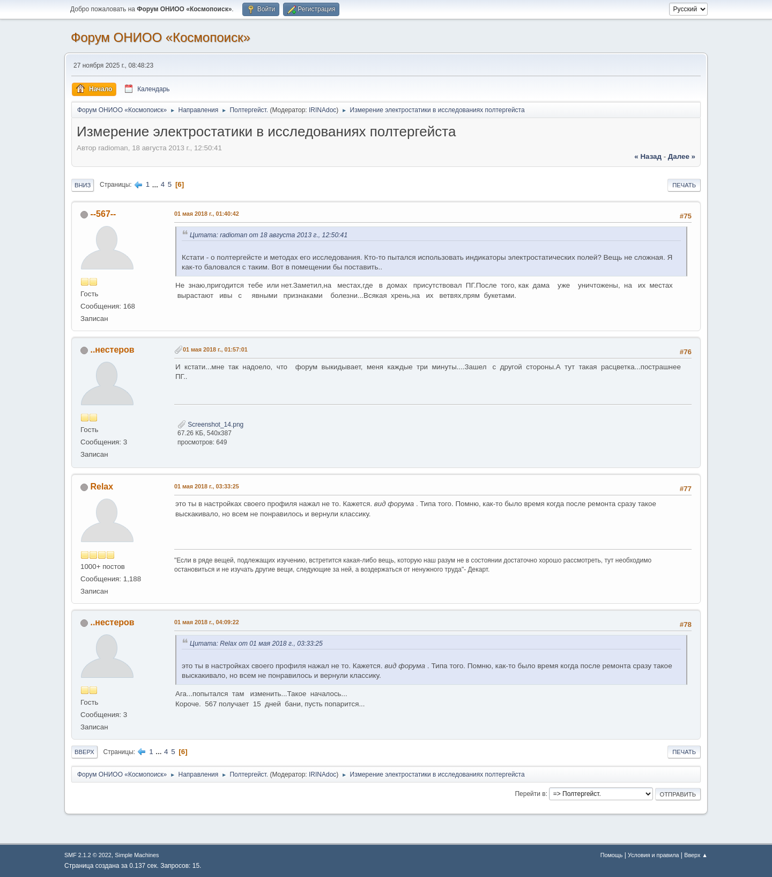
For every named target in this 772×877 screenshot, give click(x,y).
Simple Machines (137, 855)
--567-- (103, 213)
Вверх (84, 752)
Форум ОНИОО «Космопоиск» (160, 37)
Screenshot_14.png (210, 424)
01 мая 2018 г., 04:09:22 (206, 622)
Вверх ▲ (696, 855)
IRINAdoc (322, 110)
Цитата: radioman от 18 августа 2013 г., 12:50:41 (268, 235)
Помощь (611, 855)
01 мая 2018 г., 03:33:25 (206, 486)
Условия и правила (653, 855)
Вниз (83, 185)
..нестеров (112, 349)
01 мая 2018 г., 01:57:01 (215, 349)
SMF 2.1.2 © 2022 (88, 855)
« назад (648, 156)
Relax (101, 486)
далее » (681, 156)
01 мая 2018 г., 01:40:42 (206, 213)
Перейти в (530, 794)
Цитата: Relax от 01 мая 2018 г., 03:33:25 (256, 643)
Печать (684, 185)
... (156, 184)
